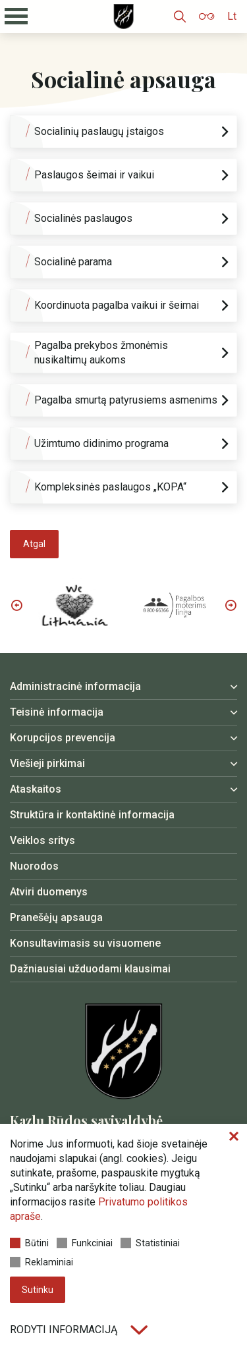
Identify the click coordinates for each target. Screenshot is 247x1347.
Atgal (34, 544)
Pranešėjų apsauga (56, 917)
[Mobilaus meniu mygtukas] (16, 16)
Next (230, 605)
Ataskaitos (35, 789)
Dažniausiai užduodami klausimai (90, 969)
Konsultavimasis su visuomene (85, 943)
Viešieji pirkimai (47, 763)
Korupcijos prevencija (62, 737)
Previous (16, 605)
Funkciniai (85, 1243)
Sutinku (37, 1289)
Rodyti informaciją (79, 1329)
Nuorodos (34, 866)
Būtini (29, 1243)
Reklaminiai (41, 1262)
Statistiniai (150, 1243)
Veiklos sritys (42, 840)
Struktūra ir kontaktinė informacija (92, 814)
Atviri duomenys (49, 891)
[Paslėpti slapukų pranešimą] (234, 1137)
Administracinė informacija (75, 686)
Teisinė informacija (56, 712)
